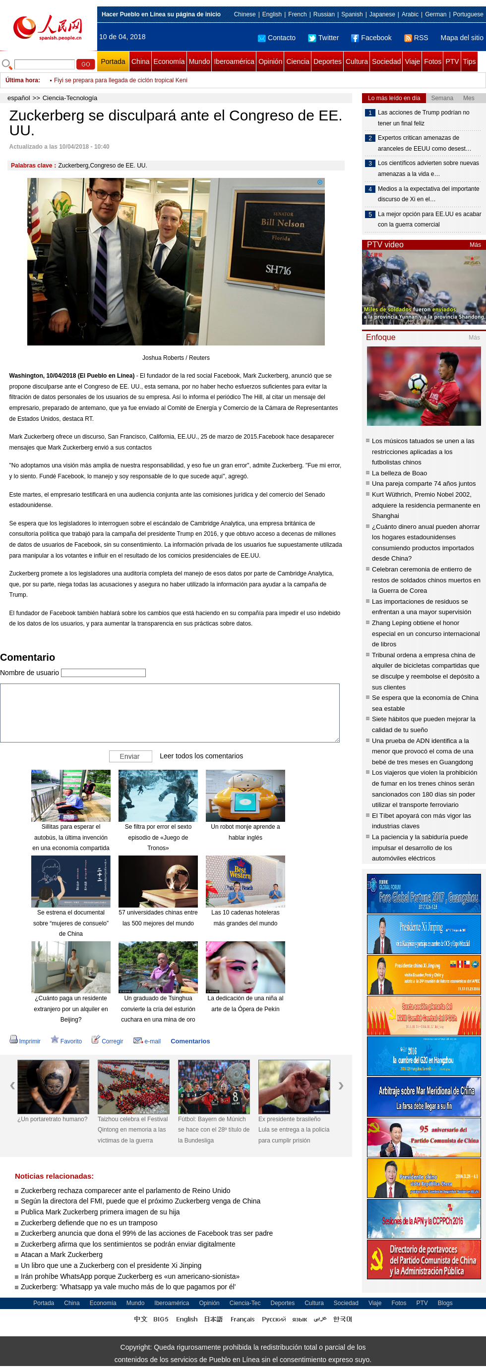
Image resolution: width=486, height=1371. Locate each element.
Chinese (245, 14)
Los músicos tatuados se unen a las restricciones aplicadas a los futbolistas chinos (423, 451)
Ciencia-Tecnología (70, 98)
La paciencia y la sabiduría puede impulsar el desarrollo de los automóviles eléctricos (420, 847)
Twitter (323, 38)
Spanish (352, 14)
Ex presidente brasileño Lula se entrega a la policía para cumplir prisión (293, 1130)
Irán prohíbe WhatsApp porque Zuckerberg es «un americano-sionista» (130, 1276)
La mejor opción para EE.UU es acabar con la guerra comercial (430, 219)
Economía (169, 61)
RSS (416, 38)
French (297, 14)
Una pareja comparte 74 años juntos (424, 483)
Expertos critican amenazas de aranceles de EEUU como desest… (425, 143)
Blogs (445, 1303)
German (435, 14)
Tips (469, 61)
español (18, 98)
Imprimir (25, 1041)
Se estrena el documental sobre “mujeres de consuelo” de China (71, 923)
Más (475, 244)
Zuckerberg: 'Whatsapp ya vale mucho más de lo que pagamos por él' (128, 1287)
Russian (324, 14)
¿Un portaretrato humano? (52, 1119)
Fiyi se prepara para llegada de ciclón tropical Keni (120, 80)
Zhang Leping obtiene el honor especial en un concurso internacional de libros (426, 633)
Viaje (412, 61)
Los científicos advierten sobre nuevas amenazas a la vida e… (428, 168)
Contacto (277, 38)
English (272, 14)
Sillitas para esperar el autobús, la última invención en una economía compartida (70, 837)
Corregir (107, 1041)
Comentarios (190, 1041)
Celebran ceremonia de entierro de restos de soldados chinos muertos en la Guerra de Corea (426, 580)
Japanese (382, 14)
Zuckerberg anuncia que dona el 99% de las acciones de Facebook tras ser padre (147, 1233)
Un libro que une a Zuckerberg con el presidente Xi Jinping (111, 1265)
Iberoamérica (234, 61)
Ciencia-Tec (245, 1303)
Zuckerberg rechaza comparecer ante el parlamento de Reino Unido (126, 1191)
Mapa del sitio (462, 38)
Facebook (371, 38)
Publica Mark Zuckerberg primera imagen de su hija (100, 1212)
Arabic (410, 14)
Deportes (327, 61)
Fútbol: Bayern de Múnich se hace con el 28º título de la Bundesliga (213, 1130)
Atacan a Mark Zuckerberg (62, 1254)
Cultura (357, 61)
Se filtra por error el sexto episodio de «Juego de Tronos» (158, 837)
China (140, 61)
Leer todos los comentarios (201, 756)
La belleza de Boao (399, 473)
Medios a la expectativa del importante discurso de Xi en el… (429, 194)
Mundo (199, 61)
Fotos (432, 61)
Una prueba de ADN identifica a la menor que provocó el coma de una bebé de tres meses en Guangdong (423, 751)
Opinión (270, 61)
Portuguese (468, 14)
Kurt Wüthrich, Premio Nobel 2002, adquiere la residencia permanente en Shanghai (426, 505)
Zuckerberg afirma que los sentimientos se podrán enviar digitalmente (128, 1244)
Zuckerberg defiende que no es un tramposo (89, 1223)
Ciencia (297, 61)
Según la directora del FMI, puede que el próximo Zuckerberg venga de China (140, 1201)
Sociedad (386, 61)
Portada (113, 61)
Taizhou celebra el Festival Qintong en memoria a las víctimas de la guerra (133, 1130)
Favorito (66, 1041)
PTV (452, 61)
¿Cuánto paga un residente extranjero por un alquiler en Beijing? (71, 1009)
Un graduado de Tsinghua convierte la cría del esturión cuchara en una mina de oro (158, 1009)
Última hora (21, 80)
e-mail (147, 1041)
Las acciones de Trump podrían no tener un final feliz (424, 118)
